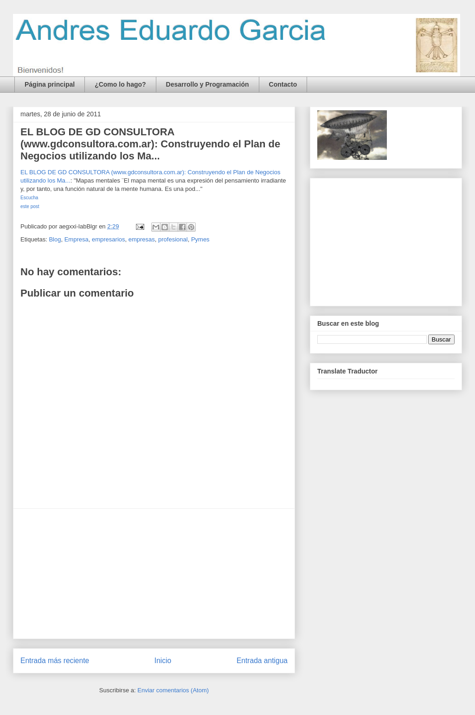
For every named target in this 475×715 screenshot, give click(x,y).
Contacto (283, 84)
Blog (55, 239)
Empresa (76, 239)
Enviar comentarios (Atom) (173, 690)
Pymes (200, 239)
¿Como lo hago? (120, 84)
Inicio (162, 660)
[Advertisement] (154, 574)
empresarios (108, 239)
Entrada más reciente (54, 660)
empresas (141, 239)
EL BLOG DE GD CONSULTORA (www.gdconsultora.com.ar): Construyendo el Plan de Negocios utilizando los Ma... (150, 144)
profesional (173, 239)
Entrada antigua (262, 660)
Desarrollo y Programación (207, 84)
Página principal (50, 84)
